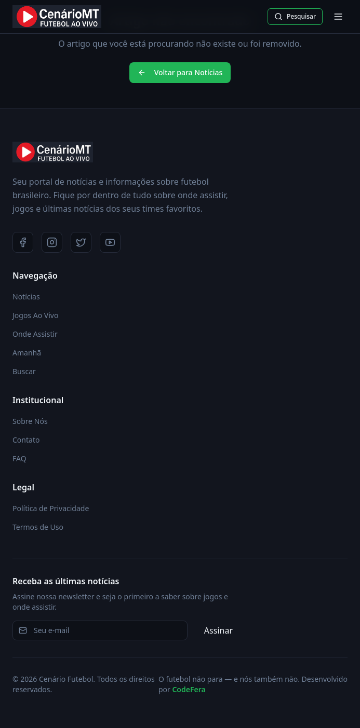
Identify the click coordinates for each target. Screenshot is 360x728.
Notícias (26, 296)
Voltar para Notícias (180, 72)
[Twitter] (81, 242)
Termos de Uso (37, 527)
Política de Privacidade (50, 508)
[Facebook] (22, 242)
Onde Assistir (35, 334)
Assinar (218, 630)
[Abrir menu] (338, 16)
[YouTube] (110, 242)
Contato (25, 440)
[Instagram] (52, 242)
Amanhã (26, 353)
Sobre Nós (30, 421)
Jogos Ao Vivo (35, 315)
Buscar (24, 371)
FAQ (19, 458)
